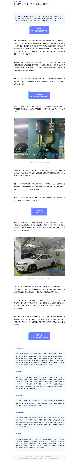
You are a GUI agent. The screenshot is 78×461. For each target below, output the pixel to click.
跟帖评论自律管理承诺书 (24, 458)
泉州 (20, 1)
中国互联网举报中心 (40, 456)
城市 (17, 1)
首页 (13, 1)
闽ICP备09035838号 (48, 456)
